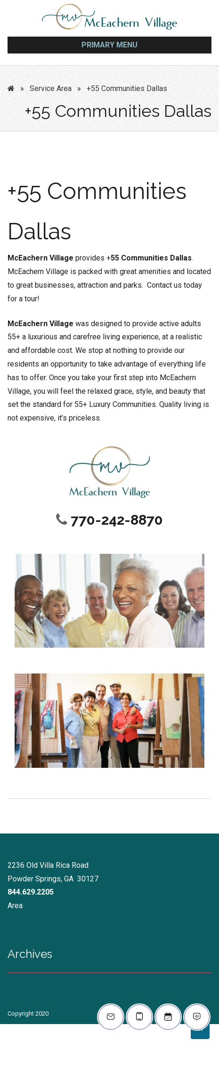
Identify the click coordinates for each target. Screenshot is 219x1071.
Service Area (51, 88)
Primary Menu (109, 44)
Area (15, 905)
